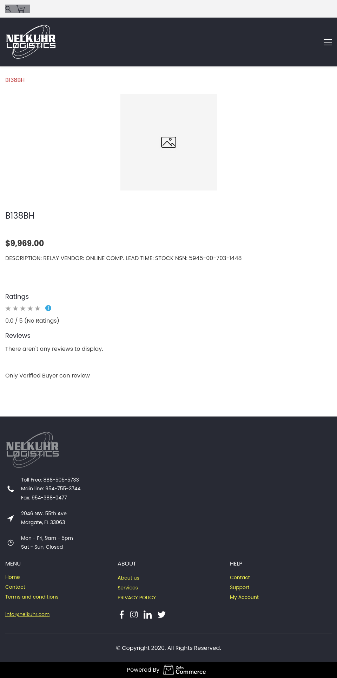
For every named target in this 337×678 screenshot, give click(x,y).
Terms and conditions (32, 596)
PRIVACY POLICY (137, 597)
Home (12, 577)
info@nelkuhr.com (27, 614)
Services (128, 587)
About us (128, 577)
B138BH (15, 80)
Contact (15, 586)
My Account (244, 597)
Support (239, 587)
